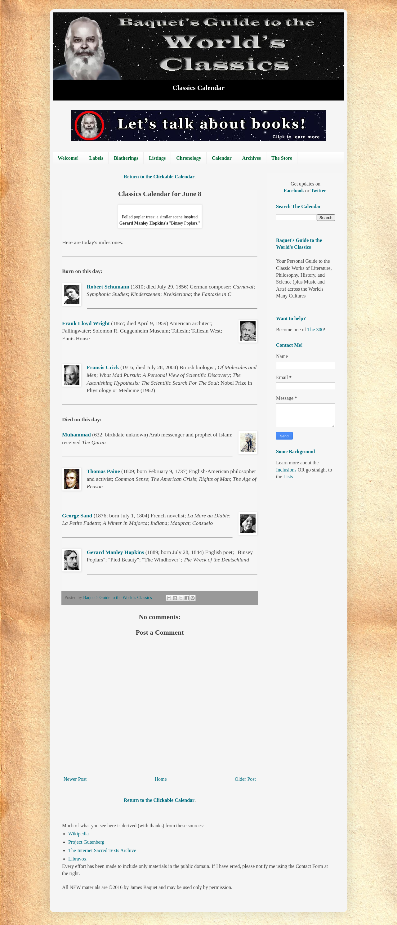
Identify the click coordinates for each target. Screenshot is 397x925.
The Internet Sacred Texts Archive (102, 850)
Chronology (188, 158)
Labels (96, 158)
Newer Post (75, 779)
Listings (157, 158)
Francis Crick (103, 367)
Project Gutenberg (86, 842)
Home (161, 779)
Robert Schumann (108, 287)
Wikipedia (78, 833)
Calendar (222, 158)
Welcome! (68, 158)
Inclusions (286, 469)
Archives (251, 158)
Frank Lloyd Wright (86, 323)
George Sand (77, 515)
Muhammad (76, 434)
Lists (288, 476)
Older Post (245, 779)
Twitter (318, 190)
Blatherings (126, 158)
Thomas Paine (103, 471)
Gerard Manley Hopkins (115, 552)
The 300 (315, 329)
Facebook (294, 190)
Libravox (77, 858)
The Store (281, 158)
